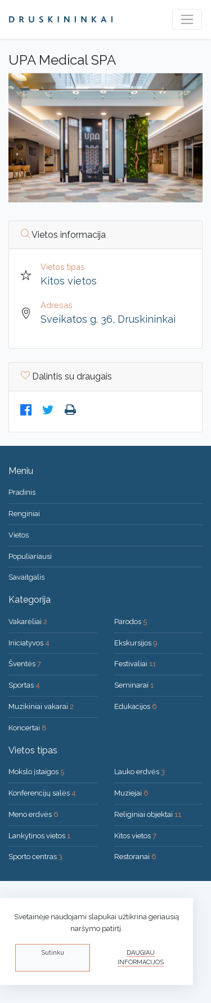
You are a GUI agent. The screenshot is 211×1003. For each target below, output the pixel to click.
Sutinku (52, 952)
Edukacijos (135, 706)
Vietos (18, 535)
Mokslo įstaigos (36, 771)
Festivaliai (135, 663)
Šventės (24, 663)
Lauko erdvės (139, 771)
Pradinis (21, 492)
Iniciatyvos (29, 643)
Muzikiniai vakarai (41, 706)
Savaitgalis (26, 577)
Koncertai (27, 728)
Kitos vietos (69, 281)
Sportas (24, 685)
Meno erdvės (33, 814)
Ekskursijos (136, 643)
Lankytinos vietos (39, 836)
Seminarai (134, 685)
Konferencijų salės (42, 793)
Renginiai (24, 513)
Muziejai (131, 793)
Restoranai (135, 856)
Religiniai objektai (147, 814)
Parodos (130, 621)
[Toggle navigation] (187, 19)
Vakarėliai (27, 621)
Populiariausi (30, 556)
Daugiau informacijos (141, 957)
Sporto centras (35, 856)
